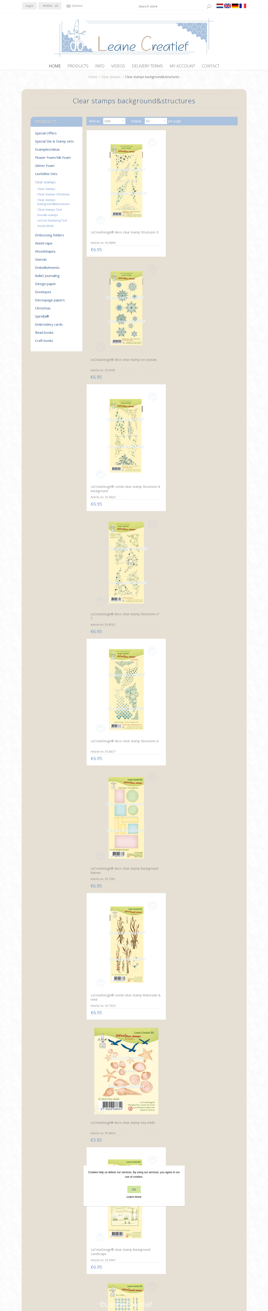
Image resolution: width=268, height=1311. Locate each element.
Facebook (27, 1243)
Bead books (44, 334)
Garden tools (99, 1082)
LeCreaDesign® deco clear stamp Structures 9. (109, 198)
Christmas (43, 310)
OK (134, 1189)
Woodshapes (45, 253)
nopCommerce (106, 1286)
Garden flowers (200, 994)
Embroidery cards (49, 326)
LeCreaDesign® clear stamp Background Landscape (210, 375)
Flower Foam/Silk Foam (53, 159)
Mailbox (95, 817)
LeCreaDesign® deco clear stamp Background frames (209, 287)
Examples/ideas (47, 151)
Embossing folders (49, 237)
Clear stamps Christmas (53, 196)
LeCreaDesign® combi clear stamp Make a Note (160, 464)
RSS (44, 1243)
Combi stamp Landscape (158, 728)
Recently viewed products (210, 1243)
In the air (146, 905)
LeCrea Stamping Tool (52, 223)
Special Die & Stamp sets (54, 143)
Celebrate (196, 817)
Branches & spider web (107, 905)
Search (196, 1252)
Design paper (45, 286)
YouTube (53, 1243)
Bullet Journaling (47, 278)
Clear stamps (110, 79)
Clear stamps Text (49, 212)
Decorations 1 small (154, 639)
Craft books (44, 343)
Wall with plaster (202, 728)
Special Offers (46, 135)
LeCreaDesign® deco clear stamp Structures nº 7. (109, 287)
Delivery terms (89, 1260)
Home (92, 79)
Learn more (134, 1196)
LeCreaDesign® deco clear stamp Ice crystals (159, 199)
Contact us (143, 1243)
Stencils (41, 261)
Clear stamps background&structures (53, 204)
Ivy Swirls (146, 994)
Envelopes (43, 294)
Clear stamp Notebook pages (206, 553)
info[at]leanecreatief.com (41, 1261)
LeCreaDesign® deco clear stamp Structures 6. (159, 287)
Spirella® (42, 318)
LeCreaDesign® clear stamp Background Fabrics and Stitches (110, 467)
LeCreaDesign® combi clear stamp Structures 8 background (210, 200)
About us (85, 1252)
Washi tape (43, 245)
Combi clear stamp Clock (207, 463)
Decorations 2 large (203, 640)
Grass (94, 994)
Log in (29, 6)
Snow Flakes (149, 1083)
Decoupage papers (50, 302)
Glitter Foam (44, 168)
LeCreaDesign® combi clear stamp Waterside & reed (110, 375)
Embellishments (47, 269)
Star (193, 1082)
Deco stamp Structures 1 (108, 640)
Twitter (35, 1243)
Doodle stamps (47, 217)
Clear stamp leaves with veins (161, 551)
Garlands (96, 728)
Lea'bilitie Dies (46, 176)
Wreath (195, 905)
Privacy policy (89, 1243)
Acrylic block (45, 228)
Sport (144, 816)
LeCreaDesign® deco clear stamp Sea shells (159, 376)
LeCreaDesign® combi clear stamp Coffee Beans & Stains (110, 555)
